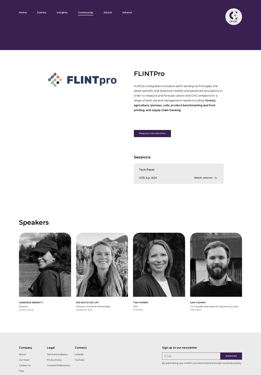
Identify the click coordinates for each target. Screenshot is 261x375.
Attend (127, 12)
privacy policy (233, 363)
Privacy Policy (54, 360)
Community (85, 12)
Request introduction (152, 133)
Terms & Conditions (57, 354)
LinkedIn (79, 354)
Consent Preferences (58, 365)
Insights (62, 12)
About (108, 12)
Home (23, 12)
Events (41, 12)
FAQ (21, 371)
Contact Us (25, 365)
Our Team (24, 360)
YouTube (79, 360)
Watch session (203, 177)
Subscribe (231, 356)
